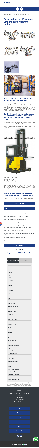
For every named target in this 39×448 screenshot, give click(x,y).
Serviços (19, 421)
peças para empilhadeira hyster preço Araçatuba (15, 240)
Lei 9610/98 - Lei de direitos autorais (24, 385)
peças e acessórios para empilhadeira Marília (14, 230)
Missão (19, 417)
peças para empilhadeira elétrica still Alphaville (14, 237)
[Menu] (33, 3)
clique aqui (20, 198)
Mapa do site (19, 430)
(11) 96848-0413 (12, 198)
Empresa (19, 412)
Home (19, 408)
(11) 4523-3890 (19, 397)
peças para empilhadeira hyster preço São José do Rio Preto (17, 227)
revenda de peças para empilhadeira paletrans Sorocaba (16, 213)
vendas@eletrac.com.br (19, 401)
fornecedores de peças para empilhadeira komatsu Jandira (17, 222)
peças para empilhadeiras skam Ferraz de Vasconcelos (16, 216)
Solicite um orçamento (19, 203)
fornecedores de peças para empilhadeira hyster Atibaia (16, 225)
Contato (19, 426)
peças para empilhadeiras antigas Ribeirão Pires (15, 219)
